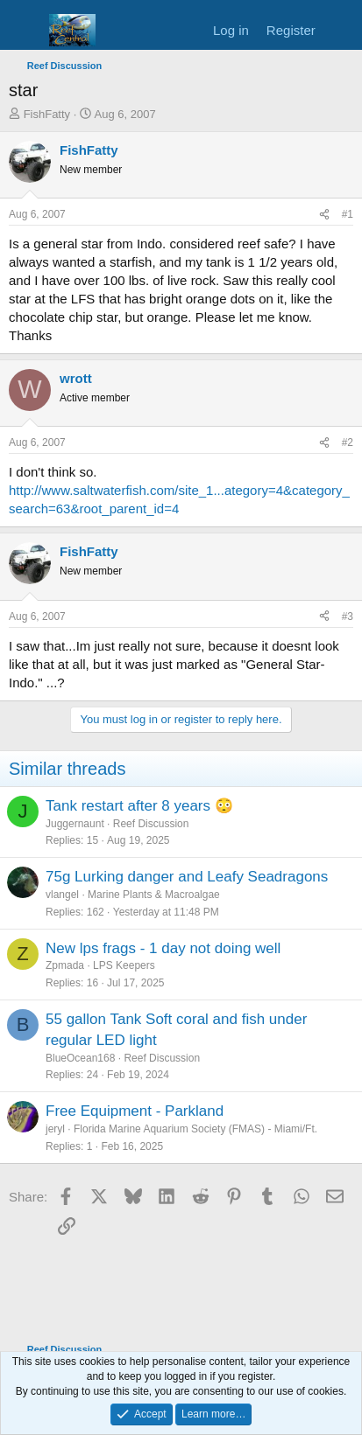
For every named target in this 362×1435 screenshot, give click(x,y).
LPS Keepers (124, 965)
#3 (347, 616)
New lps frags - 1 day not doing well (163, 948)
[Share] (324, 215)
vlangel (62, 894)
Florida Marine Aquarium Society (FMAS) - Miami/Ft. (195, 1129)
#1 (347, 214)
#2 (347, 442)
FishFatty (47, 114)
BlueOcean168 (80, 1058)
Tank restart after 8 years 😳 (139, 806)
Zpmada (65, 965)
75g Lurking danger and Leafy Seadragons (187, 876)
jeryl (55, 1129)
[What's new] (341, 30)
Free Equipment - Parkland (135, 1111)
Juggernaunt (75, 824)
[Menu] (24, 30)
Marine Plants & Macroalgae (154, 894)
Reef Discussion (151, 824)
